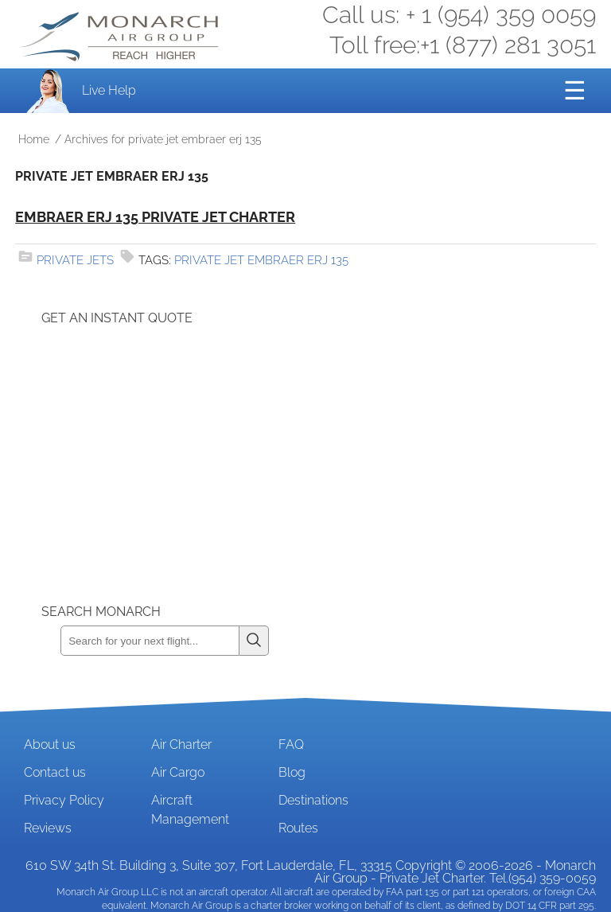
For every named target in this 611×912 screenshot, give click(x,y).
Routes (298, 828)
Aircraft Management (190, 810)
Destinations (313, 800)
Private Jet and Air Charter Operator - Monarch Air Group (121, 36)
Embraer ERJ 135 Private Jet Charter (155, 217)
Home (33, 139)
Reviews (48, 828)
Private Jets (75, 260)
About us (50, 744)
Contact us (55, 772)
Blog (292, 772)
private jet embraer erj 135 (261, 260)
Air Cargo (177, 772)
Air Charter (181, 744)
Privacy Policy (64, 800)
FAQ (291, 744)
